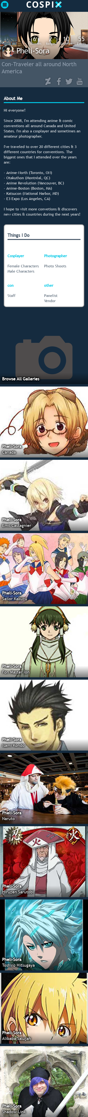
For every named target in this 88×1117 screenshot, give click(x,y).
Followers (34, 40)
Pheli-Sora (33, 50)
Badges (50, 40)
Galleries (66, 40)
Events (81, 40)
